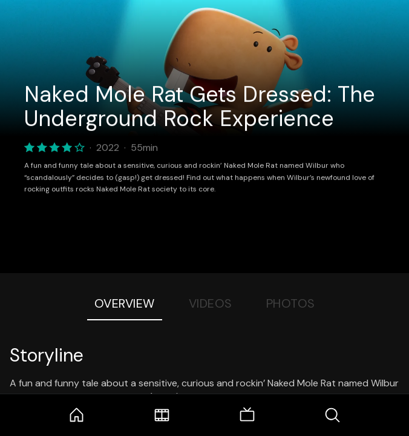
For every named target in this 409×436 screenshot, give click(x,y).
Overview (124, 303)
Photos (290, 303)
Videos (210, 303)
